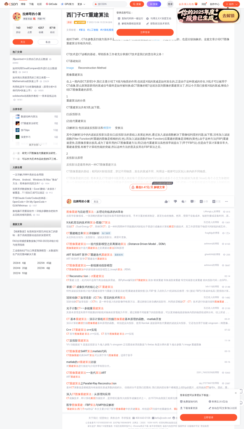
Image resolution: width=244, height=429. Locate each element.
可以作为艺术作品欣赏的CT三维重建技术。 (39, 159)
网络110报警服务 (105, 426)
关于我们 (93, 418)
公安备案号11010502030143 (98, 423)
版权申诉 (182, 426)
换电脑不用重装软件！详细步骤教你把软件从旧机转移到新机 (35, 213)
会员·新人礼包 (188, 3)
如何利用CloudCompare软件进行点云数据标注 (35, 70)
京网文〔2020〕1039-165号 (145, 423)
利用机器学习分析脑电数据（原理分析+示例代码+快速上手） (35, 88)
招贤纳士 (104, 418)
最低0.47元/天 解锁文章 (149, 186)
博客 (23, 4)
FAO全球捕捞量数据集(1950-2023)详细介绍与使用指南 (36, 243)
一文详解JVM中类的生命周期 (28, 174)
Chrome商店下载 (140, 426)
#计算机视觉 (107, 29)
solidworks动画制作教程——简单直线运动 (34, 98)
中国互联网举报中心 (123, 426)
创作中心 (214, 4)
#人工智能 (92, 29)
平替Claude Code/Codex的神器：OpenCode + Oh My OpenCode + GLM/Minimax (30, 202)
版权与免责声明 (170, 426)
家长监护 (92, 426)
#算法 (82, 29)
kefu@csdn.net (163, 418)
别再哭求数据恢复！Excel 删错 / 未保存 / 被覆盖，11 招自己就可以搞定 (34, 191)
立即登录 (145, 32)
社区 (39, 4)
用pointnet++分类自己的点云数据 (32, 61)
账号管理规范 (155, 426)
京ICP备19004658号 (122, 423)
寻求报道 (126, 418)
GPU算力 (67, 4)
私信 (48, 42)
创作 (231, 4)
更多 (81, 4)
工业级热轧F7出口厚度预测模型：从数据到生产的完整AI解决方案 (35, 252)
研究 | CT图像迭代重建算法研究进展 (40, 153)
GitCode (51, 4)
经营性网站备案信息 (168, 423)
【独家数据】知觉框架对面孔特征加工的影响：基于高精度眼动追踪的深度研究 (35, 233)
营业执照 (205, 426)
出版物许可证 (193, 426)
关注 (96, 201)
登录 (170, 4)
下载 (31, 4)
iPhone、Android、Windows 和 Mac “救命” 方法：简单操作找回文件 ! (35, 181)
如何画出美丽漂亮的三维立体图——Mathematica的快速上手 (31, 79)
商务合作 (115, 418)
